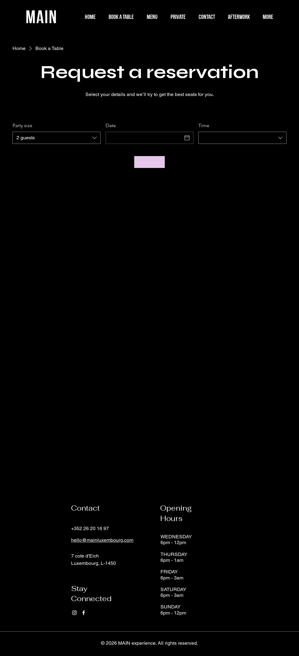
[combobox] (57, 138)
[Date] (144, 138)
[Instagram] (74, 613)
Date (111, 125)
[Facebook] (84, 613)
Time (203, 125)
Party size (22, 125)
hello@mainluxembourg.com (102, 540)
